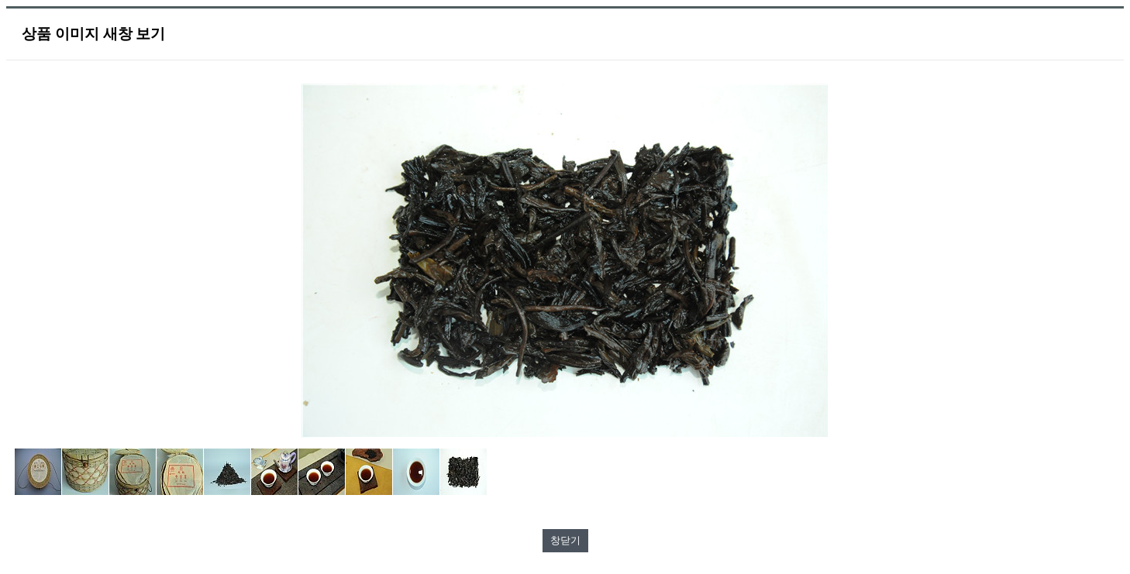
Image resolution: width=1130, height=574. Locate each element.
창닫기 (565, 540)
